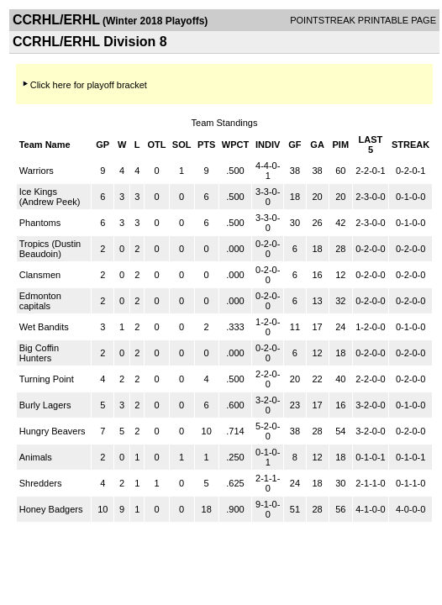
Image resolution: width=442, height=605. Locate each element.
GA (317, 144)
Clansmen (40, 275)
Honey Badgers (51, 509)
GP (102, 144)
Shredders (40, 483)
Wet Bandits (44, 327)
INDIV (267, 144)
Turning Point (46, 379)
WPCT (235, 144)
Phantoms (40, 223)
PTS (206, 144)
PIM (340, 144)
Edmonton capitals (40, 301)
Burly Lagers (45, 405)
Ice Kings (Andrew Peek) (50, 197)
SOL (182, 144)
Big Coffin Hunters (39, 353)
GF (294, 144)
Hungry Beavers (52, 431)
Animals (35, 457)
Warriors (36, 171)
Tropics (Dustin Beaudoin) (50, 249)
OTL (157, 144)
